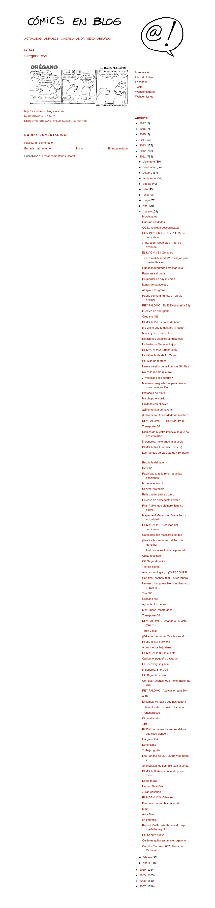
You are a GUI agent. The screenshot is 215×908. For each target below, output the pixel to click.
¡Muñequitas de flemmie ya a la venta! (165, 765)
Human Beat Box (152, 786)
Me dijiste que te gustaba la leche (162, 327)
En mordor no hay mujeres (158, 278)
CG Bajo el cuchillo (154, 675)
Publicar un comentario (38, 142)
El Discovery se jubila (155, 664)
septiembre (150, 178)
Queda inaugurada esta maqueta (162, 267)
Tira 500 (147, 593)
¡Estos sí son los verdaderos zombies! (165, 415)
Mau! (145, 808)
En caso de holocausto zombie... (162, 500)
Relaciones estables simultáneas (162, 338)
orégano (45, 121)
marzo (147, 211)
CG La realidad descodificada (160, 227)
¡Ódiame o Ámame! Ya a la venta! (163, 636)
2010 (143, 869)
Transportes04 (151, 426)
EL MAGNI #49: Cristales (157, 797)
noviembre (150, 167)
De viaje (147, 467)
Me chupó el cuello (153, 398)
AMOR (80, 38)
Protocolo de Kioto (153, 392)
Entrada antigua (118, 148)
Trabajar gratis (151, 750)
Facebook (141, 81)
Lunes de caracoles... (155, 284)
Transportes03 (151, 615)
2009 (143, 875)
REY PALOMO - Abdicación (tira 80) (164, 690)
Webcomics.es (144, 96)
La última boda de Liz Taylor (159, 355)
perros (82, 121)
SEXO (91, 38)
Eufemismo (149, 744)
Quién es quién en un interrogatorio (164, 840)
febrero (147, 857)
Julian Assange (151, 791)
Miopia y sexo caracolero (157, 333)
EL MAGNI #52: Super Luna (159, 349)
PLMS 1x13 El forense (156, 641)
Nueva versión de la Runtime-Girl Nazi (166, 366)
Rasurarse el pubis (153, 273)
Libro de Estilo (144, 77)
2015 (143, 134)
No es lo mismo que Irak (157, 371)
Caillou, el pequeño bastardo (160, 658)
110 (144, 723)
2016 (143, 128)
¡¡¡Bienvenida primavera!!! (158, 409)
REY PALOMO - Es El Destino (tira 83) (166, 305)
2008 (143, 880)
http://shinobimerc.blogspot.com (44, 111)
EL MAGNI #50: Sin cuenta (158, 652)
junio (146, 194)
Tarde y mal (149, 630)
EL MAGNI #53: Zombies (157, 252)
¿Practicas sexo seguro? (157, 377)
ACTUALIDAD (33, 38)
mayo (146, 200)
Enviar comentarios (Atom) (58, 156)
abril (146, 205)
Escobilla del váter (153, 462)
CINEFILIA (67, 38)
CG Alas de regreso (154, 360)
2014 (143, 139)
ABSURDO (104, 38)
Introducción (142, 72)
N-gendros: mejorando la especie (162, 441)
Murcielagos (149, 216)
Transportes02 (151, 712)
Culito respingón (152, 555)
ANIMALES (51, 38)
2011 (143, 156)
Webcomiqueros (145, 91)
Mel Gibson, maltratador (157, 609)
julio (146, 189)
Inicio (79, 148)
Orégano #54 (150, 739)
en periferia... (150, 819)
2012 (143, 150)
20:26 (52, 116)
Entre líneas (149, 780)
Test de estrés (151, 566)
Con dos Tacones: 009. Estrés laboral (165, 577)
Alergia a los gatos (153, 290)
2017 (143, 123)
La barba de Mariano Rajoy (159, 344)
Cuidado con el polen (155, 403)
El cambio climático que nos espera (164, 701)
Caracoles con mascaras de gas (162, 534)
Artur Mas (148, 814)
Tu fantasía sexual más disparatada (164, 550)
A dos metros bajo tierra (157, 647)
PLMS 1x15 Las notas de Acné (161, 322)
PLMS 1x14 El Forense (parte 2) (162, 447)
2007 (143, 886)
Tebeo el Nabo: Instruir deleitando (163, 707)
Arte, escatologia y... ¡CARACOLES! (164, 572)
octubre (148, 172)
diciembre (149, 161)
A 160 (145, 696)
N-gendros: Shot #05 (155, 669)
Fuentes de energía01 (155, 310)
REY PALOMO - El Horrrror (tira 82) (164, 420)
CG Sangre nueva (153, 834)
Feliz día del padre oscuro (158, 494)
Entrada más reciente (37, 148)
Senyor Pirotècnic (153, 488)
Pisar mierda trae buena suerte (161, 803)
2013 (143, 145)
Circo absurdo (151, 718)
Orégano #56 (150, 316)
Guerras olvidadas (153, 222)
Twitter (139, 86)
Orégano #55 (35, 56)
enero (147, 862)
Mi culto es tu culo (153, 483)
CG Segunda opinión (155, 561)
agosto (147, 183)
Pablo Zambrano (64, 121)
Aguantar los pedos (154, 604)
